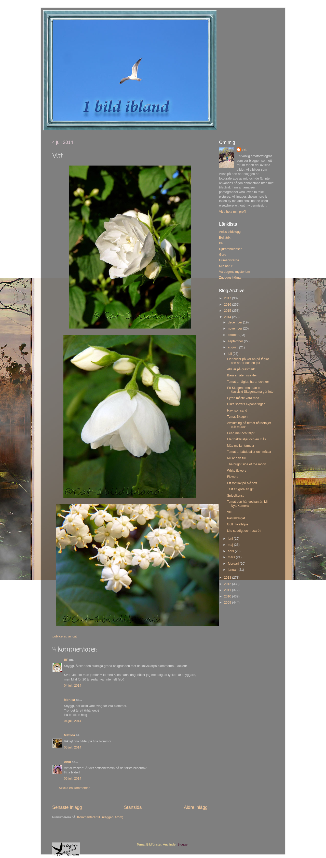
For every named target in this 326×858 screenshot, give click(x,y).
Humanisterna (229, 260)
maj (231, 545)
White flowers (236, 470)
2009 (228, 602)
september (236, 341)
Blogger (183, 844)
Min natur (226, 266)
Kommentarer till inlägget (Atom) (100, 817)
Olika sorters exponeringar (246, 404)
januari (233, 569)
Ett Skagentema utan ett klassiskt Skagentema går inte (250, 389)
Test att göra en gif (240, 489)
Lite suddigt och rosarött (244, 531)
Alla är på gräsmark (241, 369)
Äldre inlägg (196, 807)
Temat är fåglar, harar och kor (248, 382)
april (231, 551)
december (235, 322)
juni (231, 538)
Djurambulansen (230, 249)
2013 (228, 577)
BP (66, 660)
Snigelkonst (235, 495)
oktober (234, 335)
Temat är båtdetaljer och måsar (249, 452)
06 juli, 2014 (72, 778)
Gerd (222, 254)
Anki (67, 762)
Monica (69, 700)
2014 (228, 317)
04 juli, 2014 (72, 685)
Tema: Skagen (237, 416)
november (235, 328)
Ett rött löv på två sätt (242, 483)
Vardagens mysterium (234, 272)
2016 (228, 304)
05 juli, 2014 (72, 747)
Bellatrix (224, 237)
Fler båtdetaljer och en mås (246, 439)
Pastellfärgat (236, 518)
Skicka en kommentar (74, 788)
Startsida (133, 807)
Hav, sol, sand (237, 410)
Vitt (229, 512)
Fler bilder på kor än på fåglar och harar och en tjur (248, 361)
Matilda (69, 735)
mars (232, 557)
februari (234, 563)
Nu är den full (236, 458)
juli (230, 354)
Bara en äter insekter (242, 375)
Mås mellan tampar (240, 445)
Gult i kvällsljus (237, 524)
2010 (228, 596)
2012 (228, 584)
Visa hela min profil (232, 211)
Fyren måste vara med (243, 398)
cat (244, 149)
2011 (228, 590)
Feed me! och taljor (240, 433)
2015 (228, 310)
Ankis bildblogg (230, 232)
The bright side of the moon (246, 464)
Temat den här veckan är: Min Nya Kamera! (248, 503)
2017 (228, 298)
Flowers (232, 477)
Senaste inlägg (67, 807)
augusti (233, 347)
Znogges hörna (230, 277)
